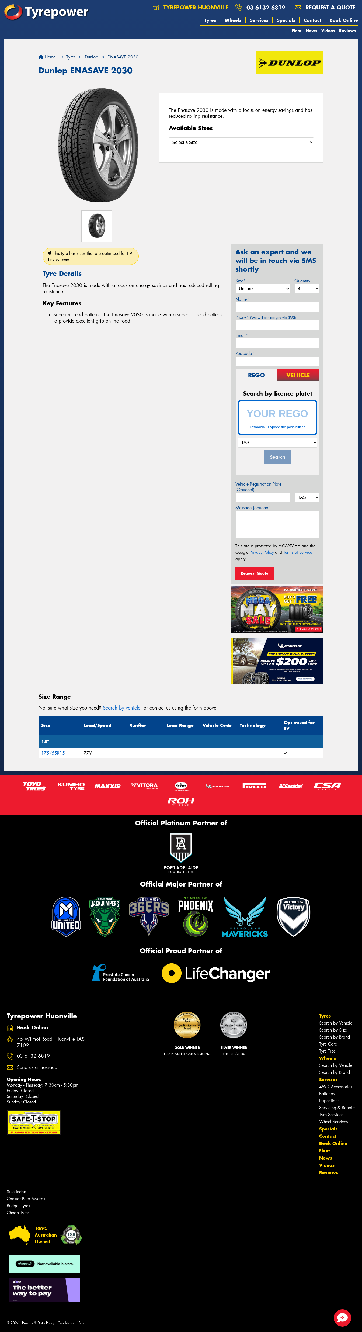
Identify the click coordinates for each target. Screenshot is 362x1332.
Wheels (233, 20)
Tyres (210, 20)
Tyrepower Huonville (190, 7)
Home (47, 57)
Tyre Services (331, 1115)
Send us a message (37, 1067)
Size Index (16, 1192)
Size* (240, 281)
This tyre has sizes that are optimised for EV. (90, 256)
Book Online (344, 20)
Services (259, 20)
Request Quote (254, 573)
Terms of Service (297, 552)
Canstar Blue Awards (26, 1199)
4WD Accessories (335, 1086)
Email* (241, 335)
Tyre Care (328, 1044)
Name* (242, 299)
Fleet (296, 30)
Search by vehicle (121, 708)
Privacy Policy (262, 552)
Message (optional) (253, 508)
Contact (312, 20)
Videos (328, 30)
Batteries (327, 1093)
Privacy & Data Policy (38, 1323)
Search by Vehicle (335, 1023)
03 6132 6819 (265, 7)
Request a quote (325, 7)
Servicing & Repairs (337, 1107)
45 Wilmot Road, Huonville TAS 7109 (51, 1042)
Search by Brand (334, 1037)
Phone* (265, 317)
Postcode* (244, 353)
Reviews (347, 30)
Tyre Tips (327, 1051)
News (311, 30)
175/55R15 (53, 753)
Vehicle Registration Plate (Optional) (258, 487)
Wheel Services (333, 1122)
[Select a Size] (241, 142)
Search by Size (333, 1030)
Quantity (302, 281)
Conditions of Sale (71, 1323)
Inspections (329, 1100)
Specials (286, 20)
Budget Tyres (18, 1206)
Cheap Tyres (18, 1213)
